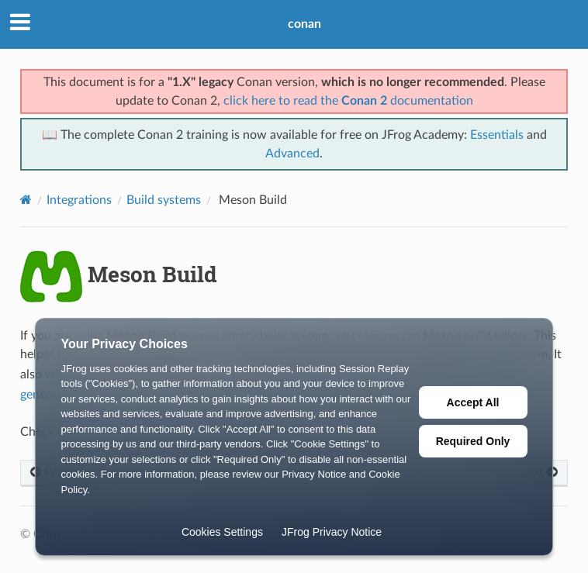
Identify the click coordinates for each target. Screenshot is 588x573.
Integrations (79, 200)
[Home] (26, 199)
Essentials (497, 135)
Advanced (292, 153)
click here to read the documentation (348, 101)
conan (304, 24)
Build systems (163, 200)
